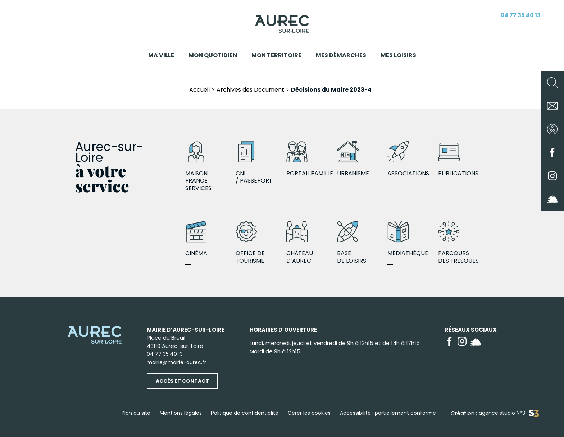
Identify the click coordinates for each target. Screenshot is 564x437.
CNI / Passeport (261, 163)
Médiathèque (412, 239)
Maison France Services (210, 166)
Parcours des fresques (463, 243)
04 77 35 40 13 (520, 15)
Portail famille (311, 159)
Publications (463, 159)
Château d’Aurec (311, 243)
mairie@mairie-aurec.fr (176, 362)
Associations (412, 159)
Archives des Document (250, 90)
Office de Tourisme (261, 243)
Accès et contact (182, 381)
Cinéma (210, 239)
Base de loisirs (362, 243)
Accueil (199, 90)
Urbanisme (362, 159)
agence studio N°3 (509, 413)
